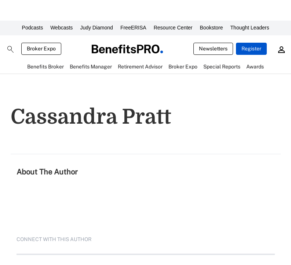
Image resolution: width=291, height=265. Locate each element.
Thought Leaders (249, 28)
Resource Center (173, 28)
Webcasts (61, 28)
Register (251, 49)
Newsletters (213, 49)
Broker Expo (41, 49)
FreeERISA (133, 28)
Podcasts (32, 28)
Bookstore (211, 28)
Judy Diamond (96, 28)
